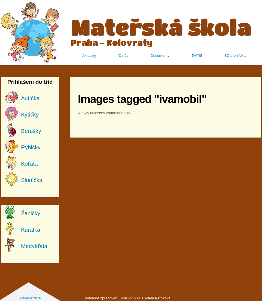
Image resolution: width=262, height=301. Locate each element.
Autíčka (30, 98)
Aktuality (89, 55)
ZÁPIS (197, 55)
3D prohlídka (235, 55)
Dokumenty (160, 55)
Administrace (30, 298)
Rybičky (30, 147)
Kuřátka (30, 230)
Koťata (29, 164)
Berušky (31, 131)
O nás (123, 55)
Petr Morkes (130, 298)
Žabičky (30, 213)
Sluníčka (31, 180)
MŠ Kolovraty (30, 32)
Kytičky (30, 115)
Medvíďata (34, 246)
